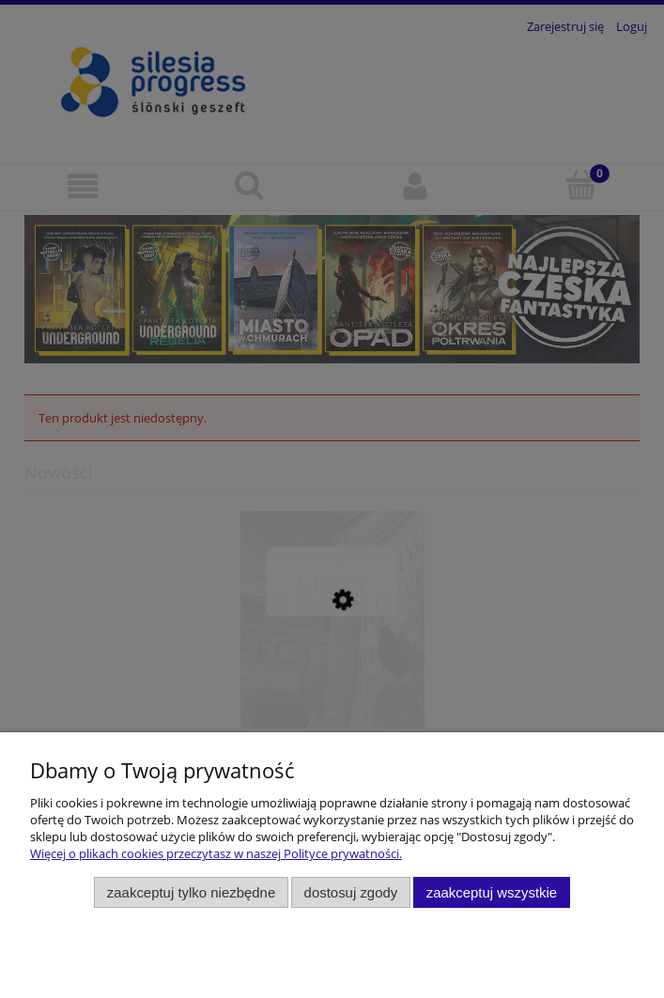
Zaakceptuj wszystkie (491, 892)
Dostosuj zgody (351, 892)
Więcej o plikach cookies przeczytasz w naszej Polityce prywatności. (216, 853)
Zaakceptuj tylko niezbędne (191, 892)
